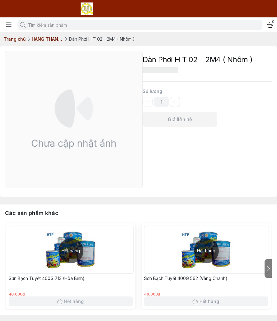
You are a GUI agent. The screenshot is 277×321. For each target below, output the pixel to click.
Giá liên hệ (180, 119)
